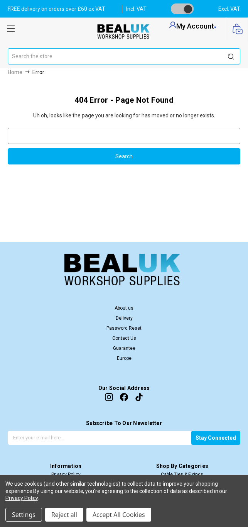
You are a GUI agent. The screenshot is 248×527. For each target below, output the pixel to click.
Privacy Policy (21, 498)
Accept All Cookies (119, 514)
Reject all (64, 514)
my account (192, 26)
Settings (23, 514)
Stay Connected (216, 438)
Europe (124, 358)
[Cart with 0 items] (237, 29)
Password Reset (124, 328)
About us (124, 308)
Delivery (124, 318)
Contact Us (124, 338)
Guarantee (124, 348)
